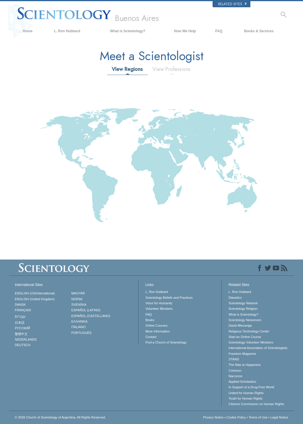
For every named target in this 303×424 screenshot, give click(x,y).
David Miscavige (240, 325)
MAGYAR (78, 293)
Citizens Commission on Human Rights (256, 404)
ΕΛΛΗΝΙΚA (79, 321)
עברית (20, 316)
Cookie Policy (236, 417)
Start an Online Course (245, 337)
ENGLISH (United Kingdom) (35, 299)
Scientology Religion (243, 308)
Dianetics (235, 297)
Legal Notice (279, 417)
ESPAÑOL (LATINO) (85, 310)
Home (28, 31)
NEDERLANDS (26, 339)
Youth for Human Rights (245, 398)
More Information (157, 331)
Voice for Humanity (158, 303)
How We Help (185, 31)
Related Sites (232, 4)
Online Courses (156, 325)
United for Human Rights (246, 393)
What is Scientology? (127, 31)
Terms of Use (258, 417)
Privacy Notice (213, 417)
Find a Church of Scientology (165, 342)
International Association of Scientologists (258, 348)
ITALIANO (78, 327)
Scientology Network (243, 303)
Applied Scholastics (242, 381)
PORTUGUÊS (81, 332)
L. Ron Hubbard (67, 31)
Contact (150, 337)
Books (149, 320)
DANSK (20, 304)
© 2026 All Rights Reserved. (60, 417)
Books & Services (259, 31)
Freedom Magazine (242, 353)
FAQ (218, 31)
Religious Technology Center (249, 331)
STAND (234, 359)
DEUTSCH (22, 345)
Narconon (236, 376)
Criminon (235, 370)
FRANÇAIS (23, 310)
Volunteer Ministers (159, 308)
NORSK (77, 299)
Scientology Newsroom (245, 320)
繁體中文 (21, 334)
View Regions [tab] (127, 69)
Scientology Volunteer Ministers (251, 342)
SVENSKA (78, 304)
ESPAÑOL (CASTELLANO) (90, 316)
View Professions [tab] (171, 69)
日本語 (19, 322)
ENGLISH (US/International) (35, 293)
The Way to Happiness (245, 364)
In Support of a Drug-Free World (251, 387)
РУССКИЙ (22, 328)
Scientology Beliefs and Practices (169, 297)
